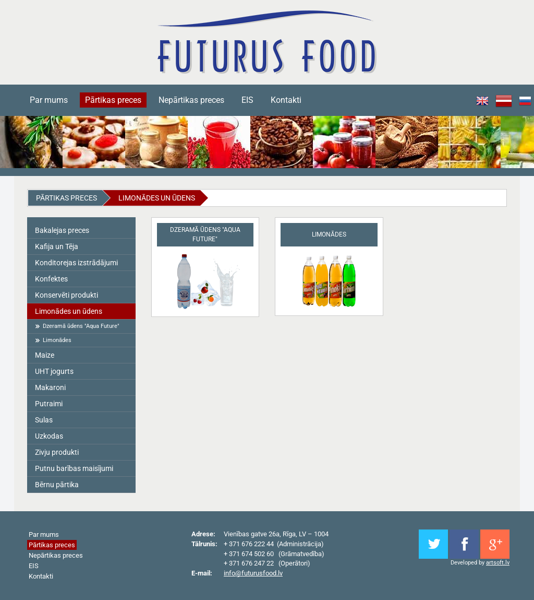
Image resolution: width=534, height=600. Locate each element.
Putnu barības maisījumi (74, 468)
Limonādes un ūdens (156, 198)
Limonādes (57, 340)
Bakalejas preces (62, 230)
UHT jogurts (54, 371)
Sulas (44, 420)
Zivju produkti (57, 452)
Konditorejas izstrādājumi (76, 262)
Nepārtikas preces (191, 100)
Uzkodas (49, 436)
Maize (44, 355)
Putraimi (49, 403)
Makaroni (50, 387)
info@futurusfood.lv (253, 573)
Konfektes (51, 279)
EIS (247, 100)
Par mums (49, 100)
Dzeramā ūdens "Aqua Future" (81, 326)
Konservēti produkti (66, 295)
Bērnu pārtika (57, 484)
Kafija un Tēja (56, 246)
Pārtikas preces (113, 100)
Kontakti (286, 100)
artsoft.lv (497, 562)
